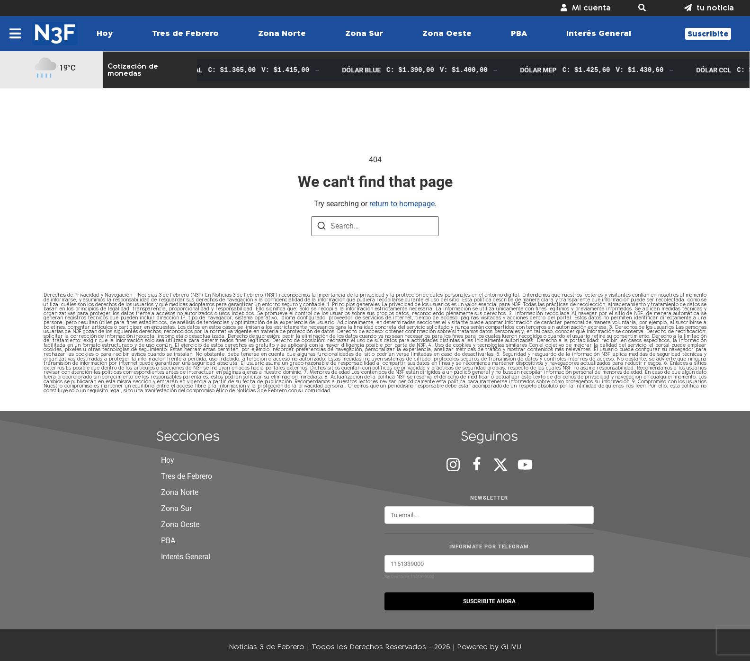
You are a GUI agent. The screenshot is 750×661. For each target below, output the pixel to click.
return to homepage (402, 203)
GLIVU (511, 646)
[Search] (321, 227)
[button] (647, 8)
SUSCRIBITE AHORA (489, 601)
